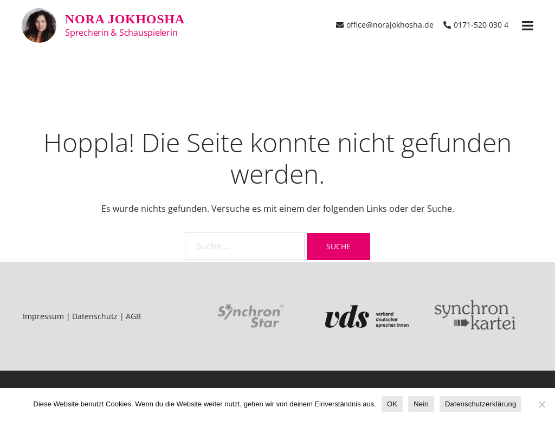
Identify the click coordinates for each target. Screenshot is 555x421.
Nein (421, 404)
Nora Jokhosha (125, 19)
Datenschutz (95, 316)
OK (392, 404)
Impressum (43, 316)
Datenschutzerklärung (480, 404)
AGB (133, 316)
